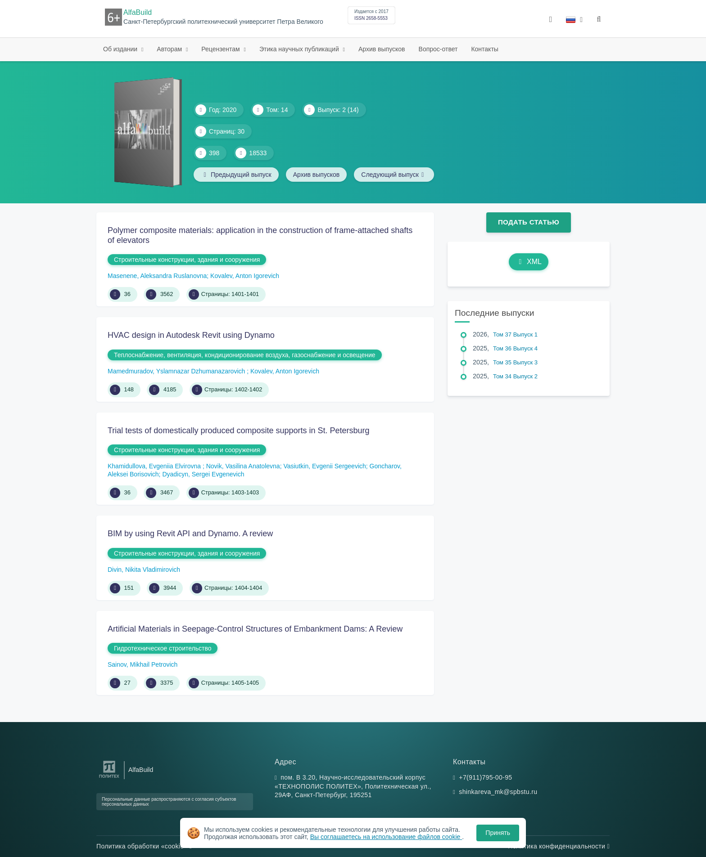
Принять (497, 832)
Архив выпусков (381, 49)
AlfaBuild (137, 12)
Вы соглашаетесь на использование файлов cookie (386, 836)
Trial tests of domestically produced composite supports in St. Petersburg (239, 430)
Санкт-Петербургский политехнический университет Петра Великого (223, 21)
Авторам (170, 49)
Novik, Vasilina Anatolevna (243, 466)
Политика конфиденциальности (559, 846)
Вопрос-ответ (438, 49)
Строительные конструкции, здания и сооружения (187, 259)
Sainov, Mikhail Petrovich (142, 664)
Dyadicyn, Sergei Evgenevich (203, 474)
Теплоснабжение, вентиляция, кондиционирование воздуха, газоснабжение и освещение (245, 355)
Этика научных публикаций (300, 49)
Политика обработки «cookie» (144, 846)
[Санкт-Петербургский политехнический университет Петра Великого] (109, 778)
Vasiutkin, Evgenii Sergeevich (324, 466)
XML (529, 261)
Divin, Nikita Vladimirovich (144, 569)
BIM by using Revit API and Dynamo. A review (190, 533)
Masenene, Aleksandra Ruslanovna (157, 275)
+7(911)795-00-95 (485, 777)
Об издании (121, 49)
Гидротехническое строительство (162, 648)
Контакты (484, 49)
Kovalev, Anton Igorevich (244, 275)
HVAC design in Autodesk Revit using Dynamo (191, 335)
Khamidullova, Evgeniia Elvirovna (155, 466)
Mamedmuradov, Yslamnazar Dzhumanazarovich (177, 371)
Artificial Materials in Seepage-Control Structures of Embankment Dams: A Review (255, 628)
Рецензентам (221, 49)
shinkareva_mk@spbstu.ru (498, 791)
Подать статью (528, 222)
